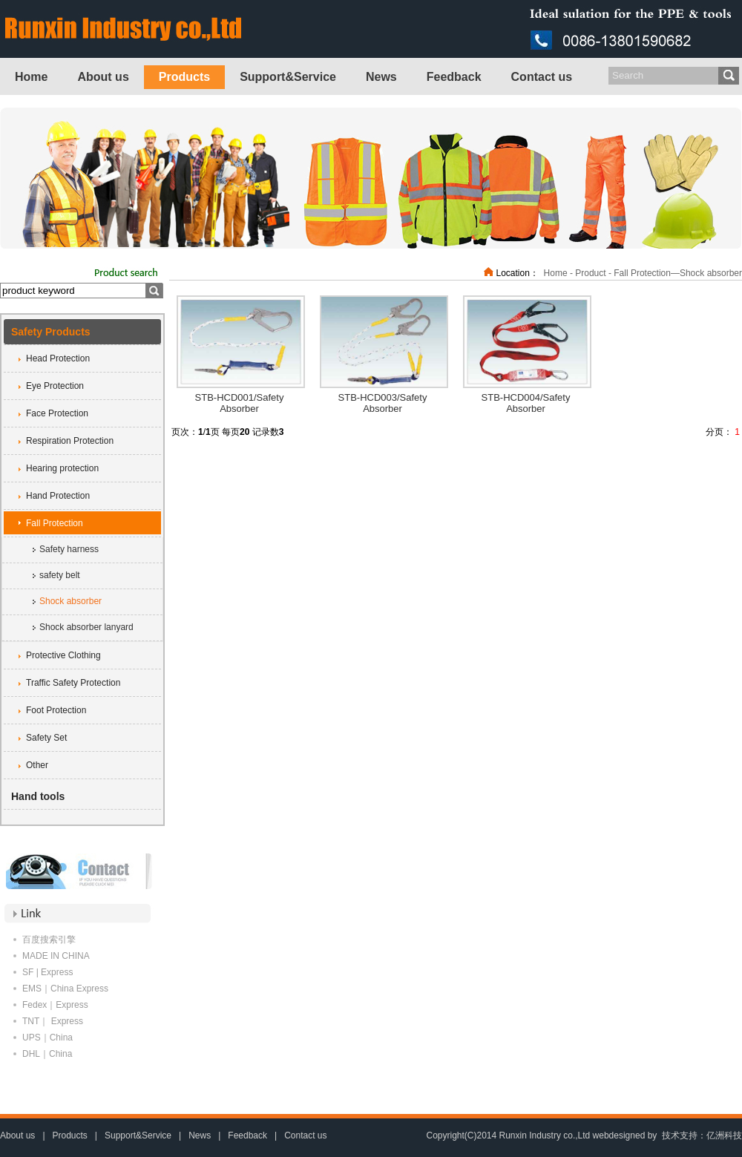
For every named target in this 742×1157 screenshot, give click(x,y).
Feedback (454, 77)
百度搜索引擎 (49, 939)
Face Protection (57, 413)
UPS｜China (47, 1037)
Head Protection (58, 358)
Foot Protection (56, 710)
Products (184, 77)
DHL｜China (47, 1054)
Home (31, 77)
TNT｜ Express (52, 1021)
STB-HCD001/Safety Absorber (239, 403)
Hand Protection (58, 496)
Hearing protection (62, 468)
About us (102, 77)
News (381, 77)
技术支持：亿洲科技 (702, 1135)
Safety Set (46, 737)
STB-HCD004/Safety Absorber (526, 403)
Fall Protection (54, 523)
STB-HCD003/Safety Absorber (382, 403)
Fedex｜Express (55, 1005)
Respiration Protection (70, 441)
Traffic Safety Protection (73, 683)
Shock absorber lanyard (86, 627)
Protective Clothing (63, 655)
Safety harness (69, 549)
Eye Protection (55, 386)
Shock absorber (70, 601)
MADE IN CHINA (56, 956)
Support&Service (288, 77)
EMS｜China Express (65, 988)
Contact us (542, 77)
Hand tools (38, 796)
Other (37, 765)
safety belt (59, 575)
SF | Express (47, 972)
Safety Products (51, 332)
